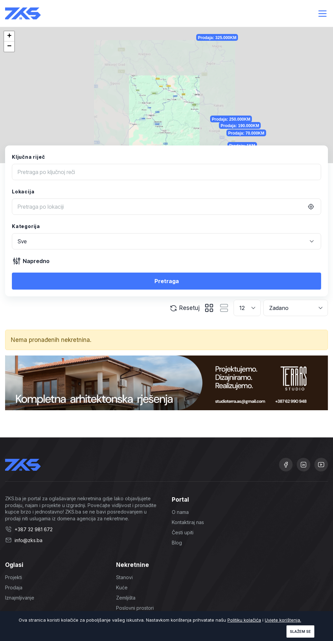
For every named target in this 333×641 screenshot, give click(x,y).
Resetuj (184, 308)
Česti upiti (182, 532)
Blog (177, 542)
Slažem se (300, 631)
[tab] (209, 307)
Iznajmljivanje (19, 598)
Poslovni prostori (135, 608)
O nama (180, 512)
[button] (9, 36)
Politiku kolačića (244, 620)
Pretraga (166, 281)
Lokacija (23, 191)
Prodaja (13, 587)
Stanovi (124, 577)
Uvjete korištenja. (283, 620)
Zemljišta (125, 598)
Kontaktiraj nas (188, 522)
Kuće (122, 587)
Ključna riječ (28, 157)
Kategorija (26, 226)
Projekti (13, 577)
